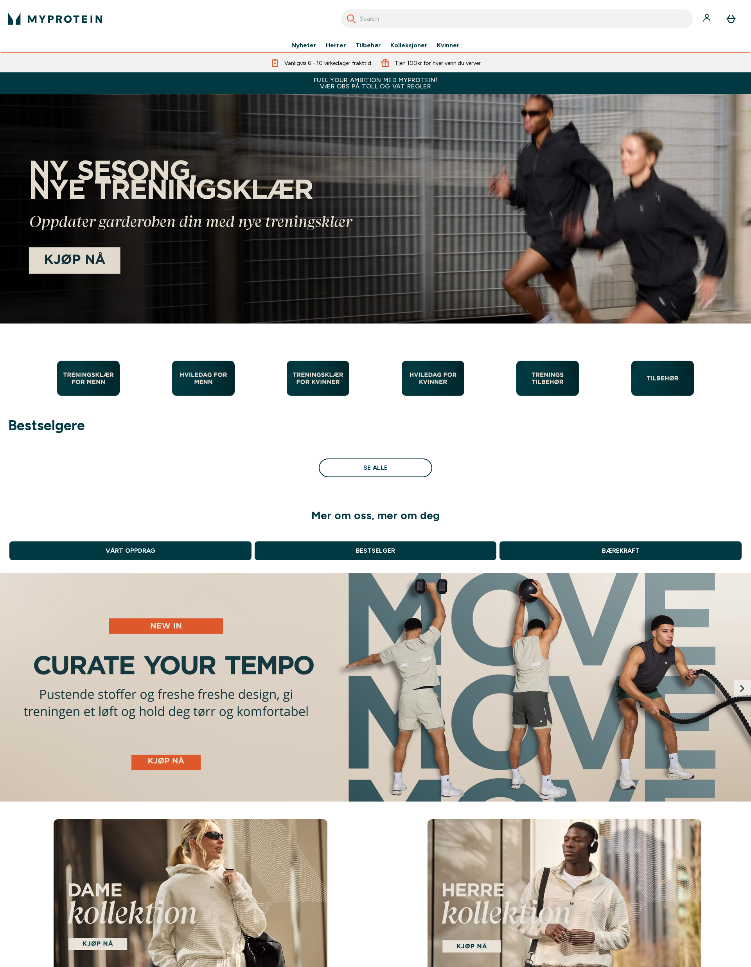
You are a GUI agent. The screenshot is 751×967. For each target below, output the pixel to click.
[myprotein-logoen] (55, 19)
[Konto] (707, 18)
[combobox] (517, 18)
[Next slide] (742, 688)
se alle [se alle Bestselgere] (375, 467)
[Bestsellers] (375, 209)
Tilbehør (368, 45)
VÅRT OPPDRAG (130, 550)
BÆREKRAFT (621, 550)
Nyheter (303, 45)
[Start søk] (351, 18)
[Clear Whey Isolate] (375, 687)
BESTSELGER (375, 550)
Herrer (336, 45)
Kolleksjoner (409, 45)
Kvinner (448, 45)
